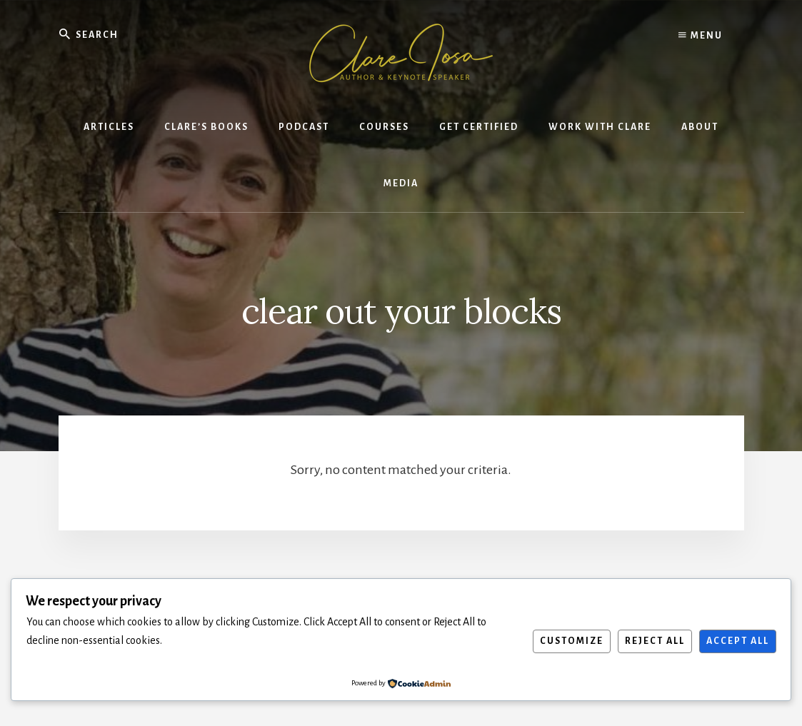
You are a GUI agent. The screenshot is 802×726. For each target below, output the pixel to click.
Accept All (737, 641)
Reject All (655, 641)
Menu (700, 36)
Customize (571, 641)
